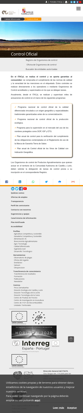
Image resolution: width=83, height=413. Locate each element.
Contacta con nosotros (21, 210)
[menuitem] (41, 60)
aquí (37, 400)
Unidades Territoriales (22, 305)
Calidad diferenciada (12, 19)
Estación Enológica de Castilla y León (28, 290)
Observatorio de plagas (23, 257)
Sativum (17, 265)
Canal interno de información (23, 218)
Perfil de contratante (20, 205)
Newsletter (18, 281)
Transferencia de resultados (25, 274)
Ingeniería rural (19, 249)
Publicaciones (19, 279)
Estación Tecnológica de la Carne (27, 295)
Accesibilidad (16, 226)
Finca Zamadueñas (21, 287)
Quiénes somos (17, 193)
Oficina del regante (21, 260)
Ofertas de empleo (19, 197)
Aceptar (72, 407)
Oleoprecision (19, 267)
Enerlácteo (18, 262)
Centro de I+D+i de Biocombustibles (28, 303)
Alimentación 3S (20, 239)
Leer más (58, 407)
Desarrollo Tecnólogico (23, 251)
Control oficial (32, 19)
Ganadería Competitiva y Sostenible (28, 236)
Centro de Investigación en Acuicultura (29, 300)
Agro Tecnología (20, 244)
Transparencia (17, 201)
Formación (18, 276)
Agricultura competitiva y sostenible (28, 234)
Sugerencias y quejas (20, 214)
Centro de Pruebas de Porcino (25, 298)
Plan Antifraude (18, 222)
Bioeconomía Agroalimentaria (25, 241)
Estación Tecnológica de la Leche (27, 292)
